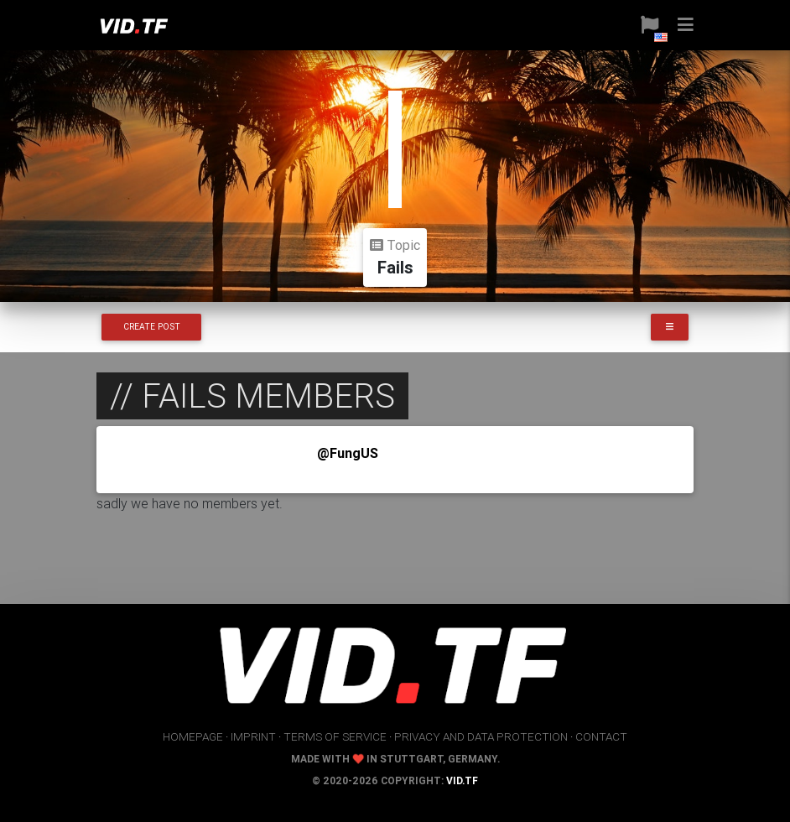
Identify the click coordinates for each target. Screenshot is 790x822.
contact (601, 736)
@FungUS (347, 453)
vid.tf (462, 780)
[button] (644, 25)
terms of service (335, 736)
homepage (193, 736)
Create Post (151, 326)
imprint (253, 736)
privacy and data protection (481, 736)
